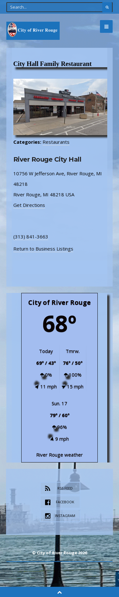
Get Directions (29, 205)
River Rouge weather (59, 454)
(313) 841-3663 (30, 236)
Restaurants (56, 142)
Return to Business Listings (43, 248)
